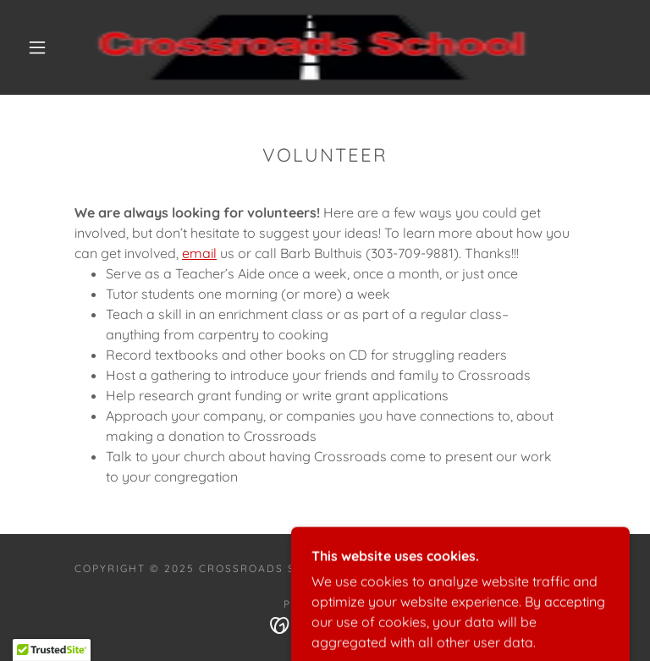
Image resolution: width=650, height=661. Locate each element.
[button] (37, 47)
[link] (311, 47)
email (199, 253)
